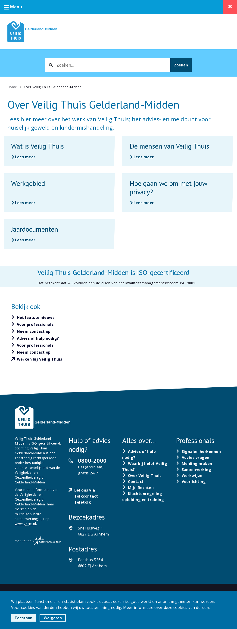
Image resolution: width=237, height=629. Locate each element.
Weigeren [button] (53, 617)
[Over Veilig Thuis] (142, 475)
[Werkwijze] (189, 475)
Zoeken (181, 65)
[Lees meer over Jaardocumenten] (59, 234)
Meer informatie (138, 607)
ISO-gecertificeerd (45, 443)
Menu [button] (13, 6)
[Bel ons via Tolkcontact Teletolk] (92, 496)
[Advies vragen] (192, 457)
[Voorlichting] (191, 481)
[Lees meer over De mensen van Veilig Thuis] (177, 151)
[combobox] (107, 65)
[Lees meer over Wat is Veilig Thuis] (59, 151)
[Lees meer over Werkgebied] (59, 192)
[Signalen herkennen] (198, 451)
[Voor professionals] (32, 324)
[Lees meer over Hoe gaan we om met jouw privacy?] (177, 192)
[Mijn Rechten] (138, 487)
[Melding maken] (194, 463)
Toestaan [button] (23, 617)
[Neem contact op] (31, 331)
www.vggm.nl (25, 523)
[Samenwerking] (193, 469)
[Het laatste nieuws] (33, 317)
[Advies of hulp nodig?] (35, 338)
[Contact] (133, 481)
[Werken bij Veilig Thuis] (36, 359)
